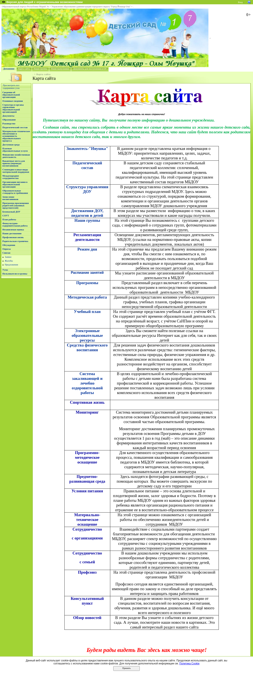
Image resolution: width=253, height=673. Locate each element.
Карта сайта (24, 69)
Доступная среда (11, 144)
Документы (8, 116)
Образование (9, 120)
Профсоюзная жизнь (13, 237)
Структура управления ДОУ (87, 189)
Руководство (8, 123)
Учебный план (87, 311)
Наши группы (40, 69)
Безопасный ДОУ (11, 212)
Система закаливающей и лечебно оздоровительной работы (87, 383)
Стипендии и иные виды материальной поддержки (15, 170)
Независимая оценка (13, 229)
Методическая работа (87, 297)
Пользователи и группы (14, 274)
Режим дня (87, 249)
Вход (240, 2)
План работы (9, 219)
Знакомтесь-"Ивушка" (87, 148)
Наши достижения (12, 233)
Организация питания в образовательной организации (14, 184)
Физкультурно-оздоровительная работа (15, 224)
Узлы (5, 270)
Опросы (6, 249)
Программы (87, 282)
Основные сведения (12, 101)
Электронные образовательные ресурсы (87, 335)
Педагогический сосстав (15, 127)
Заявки (8, 257)
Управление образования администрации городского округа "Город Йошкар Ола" (91, 6)
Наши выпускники (60, 69)
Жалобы (9, 261)
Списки (6, 253)
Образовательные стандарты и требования (15, 191)
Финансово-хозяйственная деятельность (16, 156)
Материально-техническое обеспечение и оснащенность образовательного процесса (16, 136)
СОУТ (5, 215)
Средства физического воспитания (87, 347)
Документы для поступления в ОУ (90, 69)
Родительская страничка (15, 241)
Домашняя (8, 69)
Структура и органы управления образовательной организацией (13, 108)
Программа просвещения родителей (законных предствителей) (15, 205)
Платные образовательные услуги (15, 149)
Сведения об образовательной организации (11, 94)
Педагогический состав (87, 165)
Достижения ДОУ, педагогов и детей (87, 213)
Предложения (11, 264)
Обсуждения (8, 245)
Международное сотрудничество (10, 177)
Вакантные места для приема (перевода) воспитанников (13, 163)
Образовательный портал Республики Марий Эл (25, 6)
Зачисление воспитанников (10, 198)
